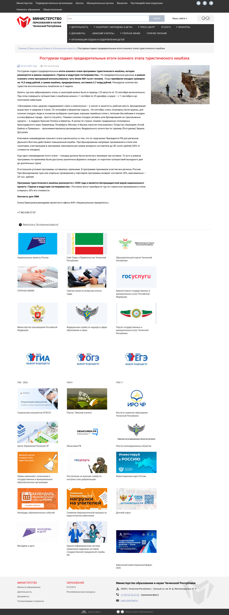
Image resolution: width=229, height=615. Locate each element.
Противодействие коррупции (147, 3)
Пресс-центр (147, 27)
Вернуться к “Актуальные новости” (41, 224)
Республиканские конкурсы (81, 592)
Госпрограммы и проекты (30, 601)
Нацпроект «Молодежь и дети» (114, 27)
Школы (80, 3)
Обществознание (52, 9)
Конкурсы (184, 27)
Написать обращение (28, 9)
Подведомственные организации (54, 3)
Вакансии (122, 3)
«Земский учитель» (103, 33)
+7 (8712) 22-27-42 (130, 595)
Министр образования (28, 587)
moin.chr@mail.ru (129, 600)
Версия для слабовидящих (139, 612)
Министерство (25, 3)
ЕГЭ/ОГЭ (165, 27)
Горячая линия (131, 33)
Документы (78, 33)
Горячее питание (157, 33)
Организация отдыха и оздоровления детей (97, 39)
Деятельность (79, 27)
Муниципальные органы (100, 3)
